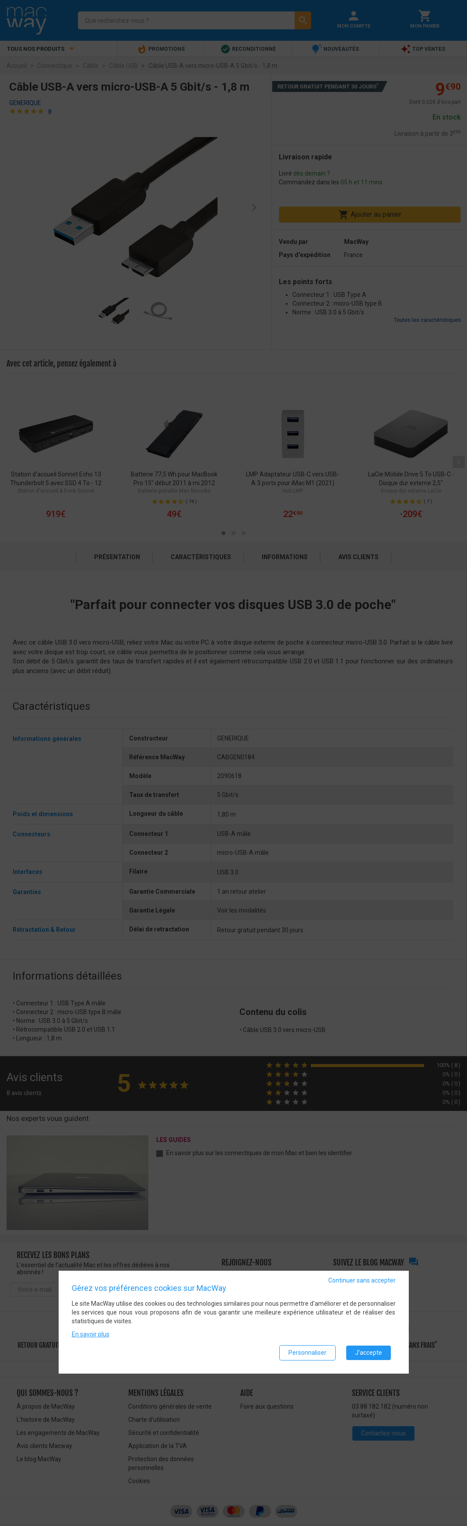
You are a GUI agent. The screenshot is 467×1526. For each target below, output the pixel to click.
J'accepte (368, 1352)
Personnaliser (307, 1352)
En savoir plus (90, 1334)
